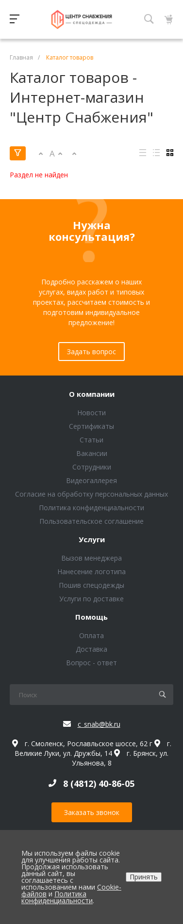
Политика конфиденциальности (91, 507)
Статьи (91, 439)
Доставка (91, 649)
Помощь (91, 617)
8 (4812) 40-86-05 (98, 783)
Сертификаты (91, 426)
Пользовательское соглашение (91, 521)
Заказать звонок (91, 812)
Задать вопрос (91, 351)
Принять (144, 876)
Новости (91, 412)
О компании (92, 394)
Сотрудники (91, 466)
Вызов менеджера (91, 558)
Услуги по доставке (91, 598)
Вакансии (91, 453)
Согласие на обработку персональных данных (91, 494)
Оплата (91, 635)
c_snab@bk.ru (99, 724)
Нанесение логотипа (91, 571)
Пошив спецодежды (91, 585)
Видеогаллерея (91, 480)
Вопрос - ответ (91, 662)
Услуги (92, 539)
